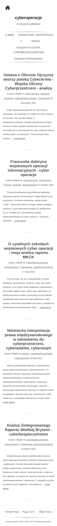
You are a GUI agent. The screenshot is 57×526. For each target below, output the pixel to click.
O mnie (9, 35)
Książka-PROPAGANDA (28, 59)
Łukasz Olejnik (11, 522)
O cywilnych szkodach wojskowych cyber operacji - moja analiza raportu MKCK (28, 250)
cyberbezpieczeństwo (26, 98)
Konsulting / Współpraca (35, 35)
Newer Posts (11, 512)
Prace (35, 41)
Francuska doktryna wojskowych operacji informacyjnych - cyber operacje (28, 168)
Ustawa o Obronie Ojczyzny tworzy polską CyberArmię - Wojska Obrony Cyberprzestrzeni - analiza (28, 81)
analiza (25, 353)
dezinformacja (29, 185)
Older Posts (46, 512)
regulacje (8, 98)
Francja (7, 185)
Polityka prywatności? (42, 522)
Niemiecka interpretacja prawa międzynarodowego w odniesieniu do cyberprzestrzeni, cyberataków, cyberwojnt (28, 339)
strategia (44, 94)
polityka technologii (43, 267)
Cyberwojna (44, 98)
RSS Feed (29, 522)
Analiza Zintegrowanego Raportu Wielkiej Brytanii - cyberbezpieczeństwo (28, 429)
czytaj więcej (19, 138)
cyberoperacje (32, 94)
